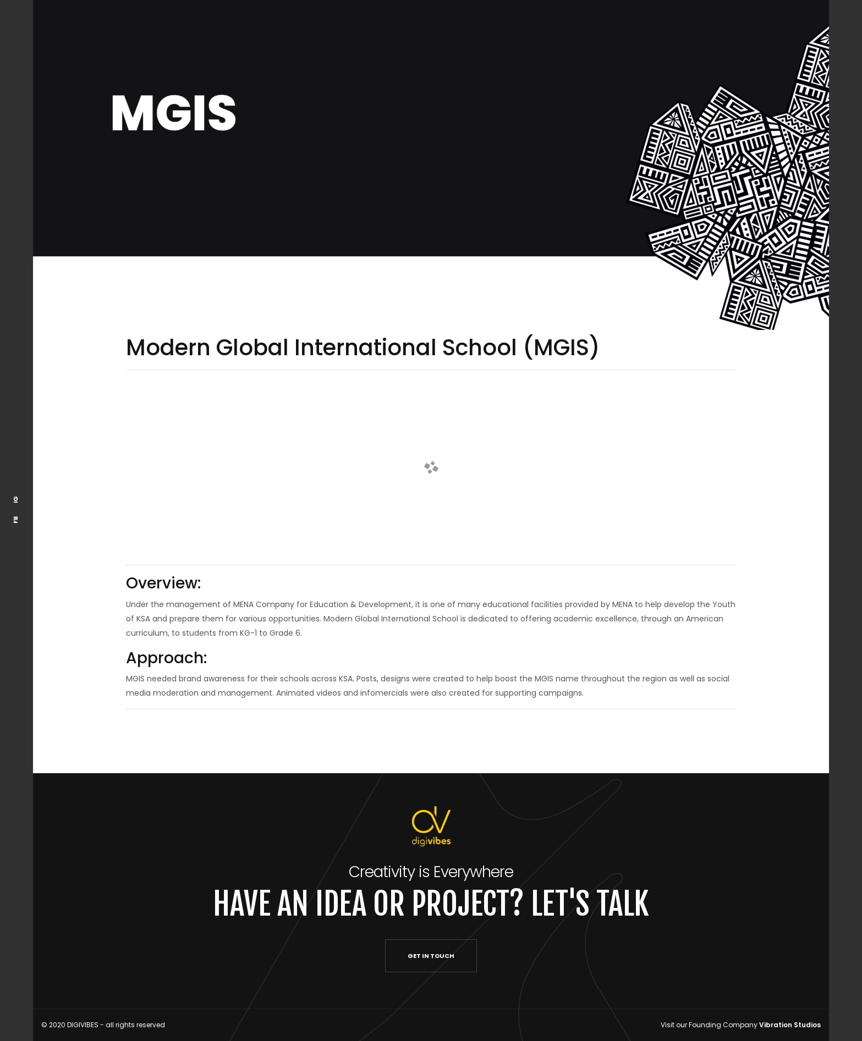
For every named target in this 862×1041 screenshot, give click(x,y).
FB (15, 520)
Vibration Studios (790, 1024)
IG (15, 499)
